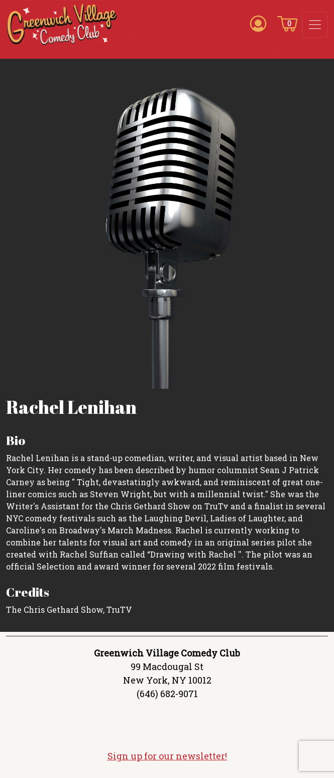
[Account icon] (258, 23)
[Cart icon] (287, 23)
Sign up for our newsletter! (167, 756)
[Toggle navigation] (315, 25)
